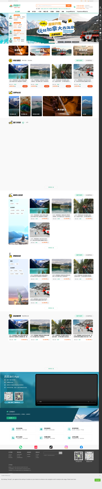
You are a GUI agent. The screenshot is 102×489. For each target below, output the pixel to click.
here (75, 421)
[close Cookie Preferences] (100, 418)
